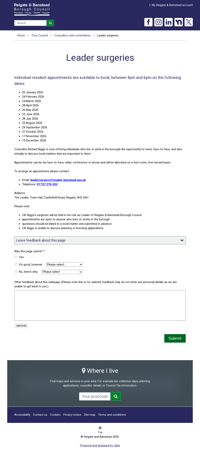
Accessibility (22, 414)
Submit (175, 338)
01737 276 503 (47, 184)
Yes (21, 257)
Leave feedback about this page (100, 240)
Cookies (55, 414)
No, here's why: (28, 271)
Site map (89, 414)
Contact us (40, 414)
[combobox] (30, 23)
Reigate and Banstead (31, 9)
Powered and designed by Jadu (100, 445)
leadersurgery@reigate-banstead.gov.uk (58, 180)
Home (21, 35)
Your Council (39, 35)
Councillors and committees (72, 35)
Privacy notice (72, 414)
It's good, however (30, 264)
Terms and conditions (112, 414)
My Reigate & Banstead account (172, 5)
